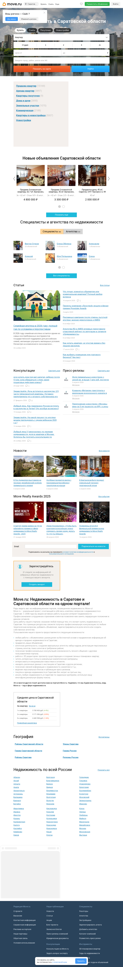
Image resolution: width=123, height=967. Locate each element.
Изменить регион (28, 19)
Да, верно (11, 19)
